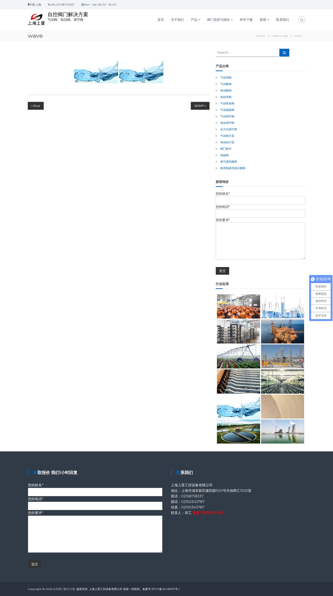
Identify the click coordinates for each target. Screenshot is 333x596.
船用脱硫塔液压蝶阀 (232, 168)
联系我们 (282, 20)
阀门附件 (225, 148)
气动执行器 (227, 135)
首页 (160, 20)
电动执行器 (227, 142)
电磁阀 (224, 155)
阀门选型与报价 (218, 20)
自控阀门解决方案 (68, 14)
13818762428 (211, 513)
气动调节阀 (227, 116)
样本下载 (246, 20)
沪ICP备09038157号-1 (165, 589)
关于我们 (177, 20)
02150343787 (192, 501)
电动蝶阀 (225, 90)
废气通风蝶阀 (228, 161)
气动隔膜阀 (227, 110)
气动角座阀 (227, 103)
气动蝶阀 (225, 84)
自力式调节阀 (228, 129)
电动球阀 (225, 97)
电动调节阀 (227, 123)
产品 (194, 20)
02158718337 (192, 496)
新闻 (263, 20)
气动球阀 (225, 77)
